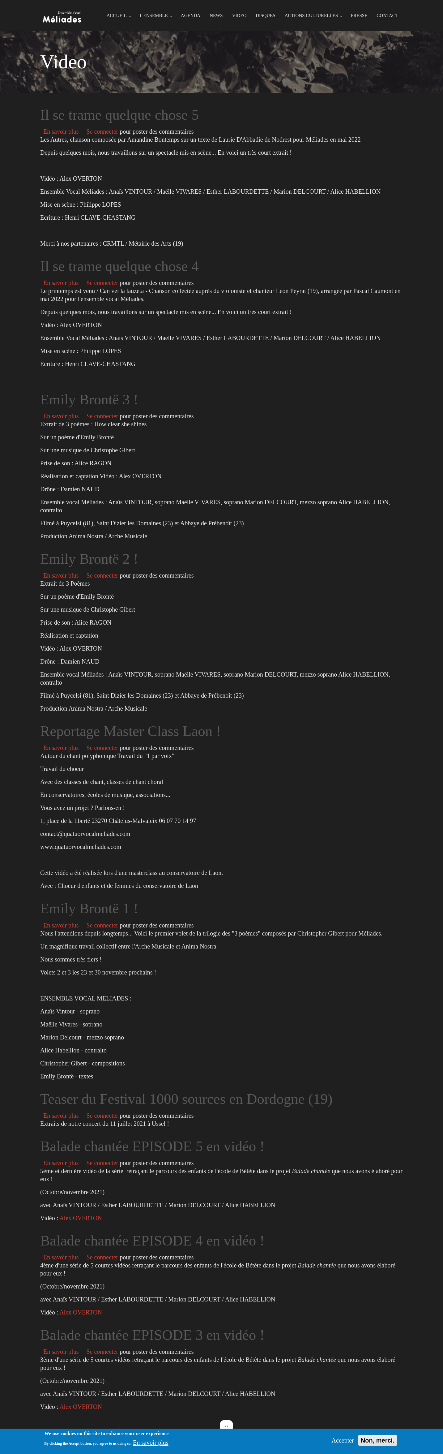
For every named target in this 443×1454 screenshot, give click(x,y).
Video (239, 15)
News (216, 15)
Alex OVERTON (80, 1218)
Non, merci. (377, 1440)
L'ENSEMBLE (154, 15)
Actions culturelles (311, 15)
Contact (387, 15)
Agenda (190, 15)
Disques (265, 15)
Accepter (343, 1440)
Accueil (117, 15)
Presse (359, 15)
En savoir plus (61, 131)
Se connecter (102, 131)
